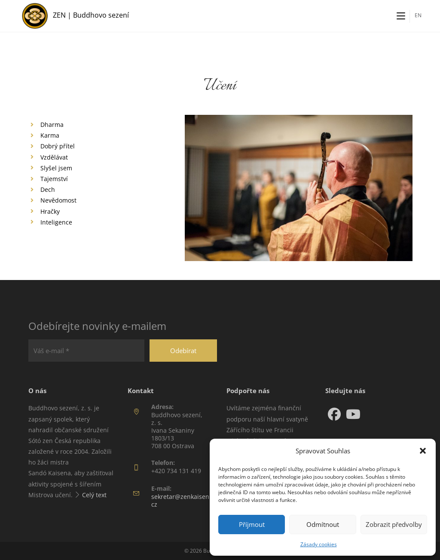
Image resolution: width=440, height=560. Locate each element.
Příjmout (252, 524)
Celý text (94, 495)
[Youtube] (353, 414)
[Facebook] (334, 414)
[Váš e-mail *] (86, 350)
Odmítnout (322, 524)
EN (418, 15)
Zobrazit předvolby (394, 524)
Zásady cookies (318, 544)
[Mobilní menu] (401, 16)
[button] (423, 450)
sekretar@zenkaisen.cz (181, 500)
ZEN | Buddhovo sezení (91, 15)
